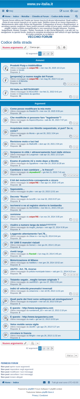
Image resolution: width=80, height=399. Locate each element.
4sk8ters (33, 263)
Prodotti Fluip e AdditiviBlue (26, 65)
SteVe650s (34, 208)
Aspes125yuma (36, 120)
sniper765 (33, 68)
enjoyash (33, 301)
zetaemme (33, 291)
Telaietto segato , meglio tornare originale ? (34, 279)
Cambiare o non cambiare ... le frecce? (31, 169)
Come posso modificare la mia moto (30, 108)
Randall (32, 254)
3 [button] (48, 53)
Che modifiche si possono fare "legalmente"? (35, 117)
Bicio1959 (33, 92)
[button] (52, 54)
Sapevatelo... (17, 189)
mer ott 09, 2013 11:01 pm (52, 291)
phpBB (30, 389)
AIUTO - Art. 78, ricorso (23, 269)
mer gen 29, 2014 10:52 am (51, 263)
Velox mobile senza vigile (24, 324)
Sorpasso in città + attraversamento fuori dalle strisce (40, 152)
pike (31, 191)
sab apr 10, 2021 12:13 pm (52, 154)
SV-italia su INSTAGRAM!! (24, 89)
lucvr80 (32, 199)
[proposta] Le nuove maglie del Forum (31, 76)
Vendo (21, 70)
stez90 (32, 327)
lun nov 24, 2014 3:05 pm (52, 217)
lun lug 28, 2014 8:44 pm (50, 236)
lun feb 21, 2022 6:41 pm (51, 92)
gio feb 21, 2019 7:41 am (54, 172)
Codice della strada (16, 42)
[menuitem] (9, 11)
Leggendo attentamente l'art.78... (28, 233)
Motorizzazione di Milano (24, 260)
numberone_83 (36, 310)
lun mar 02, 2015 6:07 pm (49, 199)
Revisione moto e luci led (24, 141)
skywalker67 (35, 172)
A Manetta (23, 81)
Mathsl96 (33, 144)
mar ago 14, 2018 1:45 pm (52, 183)
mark (31, 319)
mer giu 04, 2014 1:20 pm (49, 245)
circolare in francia (20, 333)
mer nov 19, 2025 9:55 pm (51, 111)
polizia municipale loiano (40, 271)
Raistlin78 (33, 111)
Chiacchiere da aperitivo (29, 94)
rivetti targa (16, 251)
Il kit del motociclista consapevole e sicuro (34, 180)
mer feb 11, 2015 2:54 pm (52, 208)
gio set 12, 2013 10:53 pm (47, 319)
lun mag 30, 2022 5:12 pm (52, 79)
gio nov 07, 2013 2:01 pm (51, 282)
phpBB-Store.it (48, 392)
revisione (15, 214)
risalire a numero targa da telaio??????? (33, 225)
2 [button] (43, 53)
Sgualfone (33, 163)
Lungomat (33, 154)
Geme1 (32, 245)
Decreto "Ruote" (19, 196)
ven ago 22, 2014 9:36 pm (56, 227)
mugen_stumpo (36, 227)
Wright (32, 336)
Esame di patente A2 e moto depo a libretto (34, 161)
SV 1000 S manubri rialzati (25, 242)
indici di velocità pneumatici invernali (31, 288)
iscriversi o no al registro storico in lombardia (36, 205)
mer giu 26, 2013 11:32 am (49, 336)
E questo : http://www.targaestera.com (31, 308)
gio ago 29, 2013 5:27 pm (48, 327)
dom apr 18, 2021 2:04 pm (51, 144)
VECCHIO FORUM (40, 36)
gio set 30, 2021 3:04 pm (48, 133)
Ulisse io (33, 236)
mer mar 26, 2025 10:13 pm (53, 68)
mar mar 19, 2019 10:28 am (52, 163)
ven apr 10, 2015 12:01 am (46, 191)
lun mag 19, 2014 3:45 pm (50, 254)
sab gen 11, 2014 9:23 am (64, 271)
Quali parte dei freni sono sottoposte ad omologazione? (41, 299)
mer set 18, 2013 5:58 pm (50, 301)
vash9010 (33, 282)
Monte (32, 133)
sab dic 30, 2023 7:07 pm (56, 120)
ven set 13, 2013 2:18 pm (56, 310)
